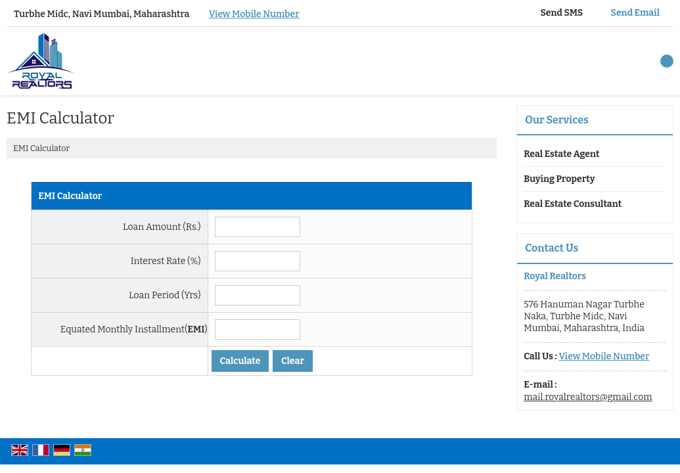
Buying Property (559, 179)
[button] (254, 14)
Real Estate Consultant (573, 204)
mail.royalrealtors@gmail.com (588, 397)
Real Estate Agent (561, 154)
